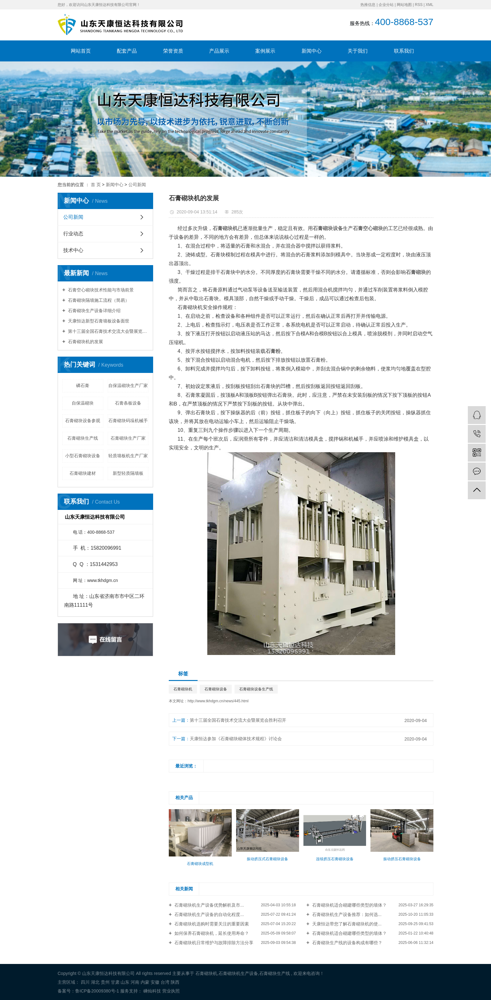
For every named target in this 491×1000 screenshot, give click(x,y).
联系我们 (404, 51)
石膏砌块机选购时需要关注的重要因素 (211, 923)
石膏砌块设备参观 (82, 420)
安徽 (155, 982)
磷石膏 (82, 385)
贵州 (105, 982)
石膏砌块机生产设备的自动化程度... (208, 914)
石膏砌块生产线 (82, 438)
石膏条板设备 (128, 403)
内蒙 (145, 982)
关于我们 (358, 51)
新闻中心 (312, 51)
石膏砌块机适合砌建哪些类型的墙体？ (349, 905)
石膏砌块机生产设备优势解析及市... (208, 905)
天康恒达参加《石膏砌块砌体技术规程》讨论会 (236, 738)
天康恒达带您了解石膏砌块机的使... (346, 923)
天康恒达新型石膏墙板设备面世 (98, 320)
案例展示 (265, 51)
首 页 (96, 184)
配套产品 (127, 51)
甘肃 (115, 982)
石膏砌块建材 (83, 473)
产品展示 (219, 51)
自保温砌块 (83, 403)
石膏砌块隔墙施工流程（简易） (98, 300)
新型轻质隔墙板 (128, 473)
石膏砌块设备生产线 (256, 689)
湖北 (95, 982)
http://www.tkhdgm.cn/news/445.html (218, 701)
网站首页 (81, 51)
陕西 (175, 982)
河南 (135, 982)
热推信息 (367, 5)
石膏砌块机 (182, 689)
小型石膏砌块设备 (82, 455)
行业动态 (73, 233)
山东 (125, 982)
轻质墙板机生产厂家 (128, 455)
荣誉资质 (173, 51)
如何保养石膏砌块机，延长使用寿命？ (211, 933)
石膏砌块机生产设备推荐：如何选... (346, 914)
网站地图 (404, 5)
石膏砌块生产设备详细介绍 (94, 310)
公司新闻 (137, 184)
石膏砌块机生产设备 (238, 973)
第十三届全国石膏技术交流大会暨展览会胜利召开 (107, 331)
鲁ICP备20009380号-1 (97, 990)
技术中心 (73, 250)
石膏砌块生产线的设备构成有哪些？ (346, 942)
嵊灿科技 (151, 990)
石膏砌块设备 (215, 689)
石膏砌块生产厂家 (128, 438)
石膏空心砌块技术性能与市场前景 (100, 289)
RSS (419, 5)
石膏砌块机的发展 (85, 341)
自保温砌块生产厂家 (128, 385)
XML (429, 5)
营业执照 (171, 990)
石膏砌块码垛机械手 (128, 420)
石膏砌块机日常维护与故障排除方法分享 (213, 942)
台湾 (165, 982)
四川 (85, 982)
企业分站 (386, 5)
